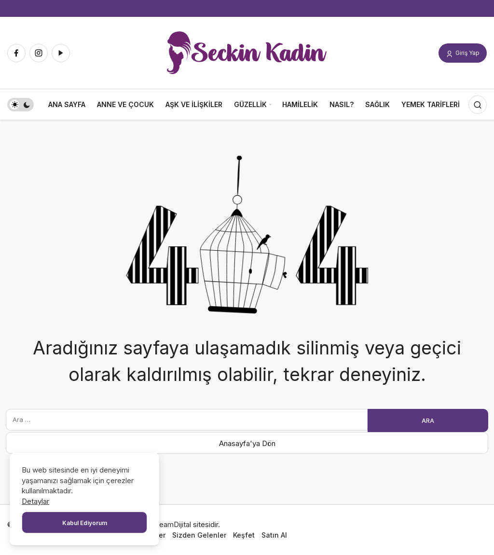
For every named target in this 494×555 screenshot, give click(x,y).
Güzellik (250, 104)
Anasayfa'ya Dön (247, 443)
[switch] (20, 104)
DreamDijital (171, 524)
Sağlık (377, 104)
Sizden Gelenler (199, 535)
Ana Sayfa (66, 104)
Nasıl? (341, 104)
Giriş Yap (463, 53)
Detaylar (35, 501)
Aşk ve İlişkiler (193, 104)
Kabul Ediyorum (84, 523)
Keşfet (244, 535)
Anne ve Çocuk (125, 104)
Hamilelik (300, 104)
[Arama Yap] (477, 104)
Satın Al (274, 535)
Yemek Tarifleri (430, 104)
